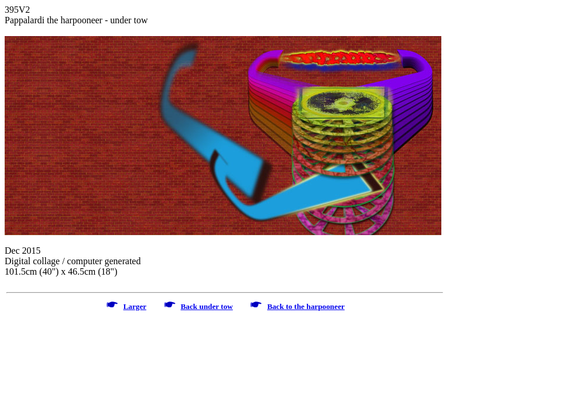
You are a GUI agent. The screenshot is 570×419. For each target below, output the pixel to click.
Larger (135, 306)
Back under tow (206, 306)
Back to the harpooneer (306, 306)
